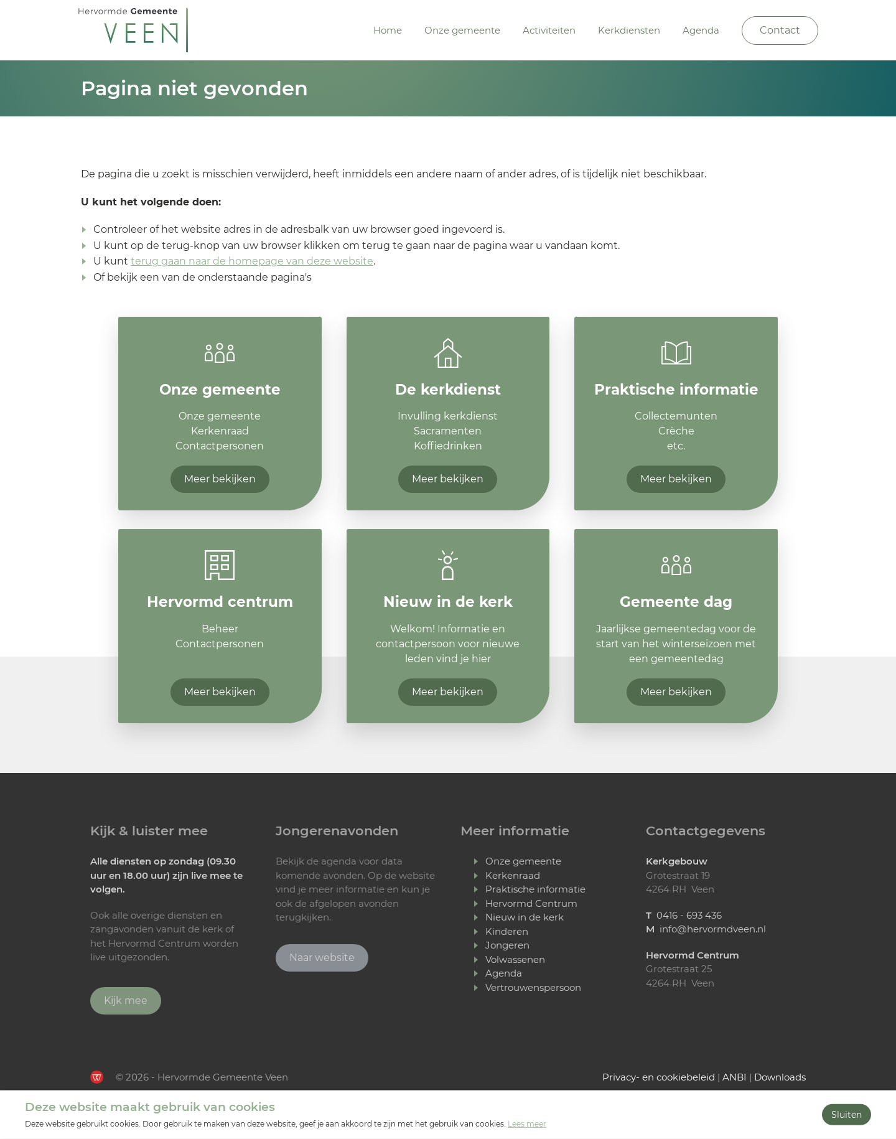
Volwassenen (515, 959)
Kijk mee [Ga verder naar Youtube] (125, 1000)
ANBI (734, 1077)
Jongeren (507, 945)
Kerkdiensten (629, 30)
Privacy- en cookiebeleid (658, 1077)
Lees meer (527, 1123)
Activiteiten (549, 30)
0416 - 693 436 (689, 915)
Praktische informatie (535, 889)
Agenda (701, 30)
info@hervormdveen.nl (713, 929)
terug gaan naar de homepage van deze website (252, 261)
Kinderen (506, 931)
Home (387, 30)
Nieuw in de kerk (524, 917)
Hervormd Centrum (531, 903)
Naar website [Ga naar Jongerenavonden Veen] (322, 957)
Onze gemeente (462, 30)
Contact (780, 30)
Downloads (780, 1077)
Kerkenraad (512, 875)
